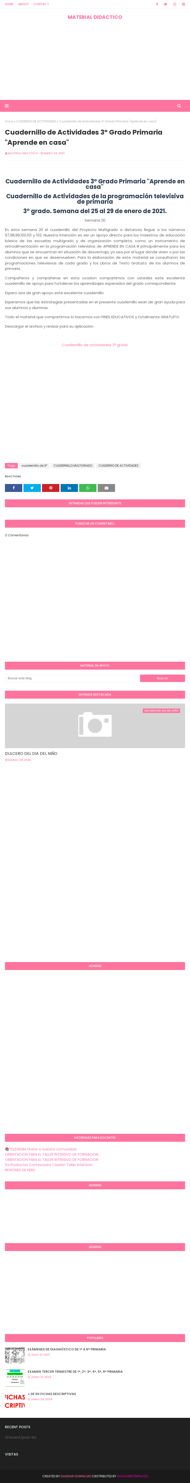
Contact (41, 4)
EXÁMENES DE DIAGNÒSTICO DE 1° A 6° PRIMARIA (67, 1349)
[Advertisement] (95, 60)
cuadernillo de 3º (34, 465)
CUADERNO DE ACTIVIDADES (36, 121)
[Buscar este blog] (72, 678)
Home (9, 4)
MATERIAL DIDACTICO (95, 17)
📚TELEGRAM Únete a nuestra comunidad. (41, 1149)
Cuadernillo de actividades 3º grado (95, 344)
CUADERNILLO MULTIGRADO (72, 465)
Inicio (9, 121)
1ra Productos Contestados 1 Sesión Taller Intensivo (49, 1164)
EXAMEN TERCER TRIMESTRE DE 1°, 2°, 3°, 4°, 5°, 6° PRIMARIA (75, 1371)
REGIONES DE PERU (20, 1170)
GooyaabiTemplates (132, 1476)
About (23, 4)
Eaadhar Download (76, 1476)
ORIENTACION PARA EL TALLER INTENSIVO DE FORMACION (51, 1154)
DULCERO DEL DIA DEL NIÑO (31, 753)
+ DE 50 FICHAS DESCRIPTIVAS (52, 1394)
